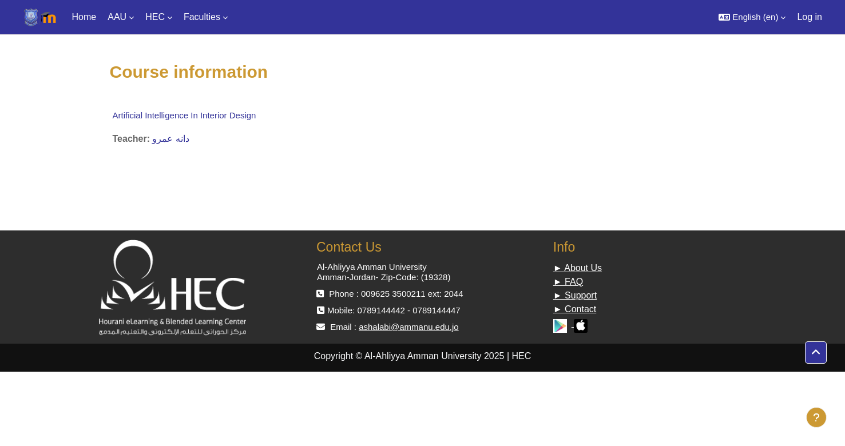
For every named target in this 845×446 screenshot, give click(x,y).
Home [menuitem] (84, 17)
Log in (809, 17)
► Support (575, 295)
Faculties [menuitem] (202, 17)
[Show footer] (816, 417)
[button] (752, 17)
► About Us (577, 268)
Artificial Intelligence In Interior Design (184, 115)
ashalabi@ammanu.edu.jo (409, 327)
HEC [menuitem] (155, 17)
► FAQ (568, 281)
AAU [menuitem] (117, 17)
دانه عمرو (170, 139)
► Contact (574, 309)
